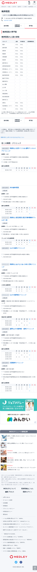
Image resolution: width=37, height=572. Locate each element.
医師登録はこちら (27, 488)
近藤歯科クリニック (16, 362)
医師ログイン (27, 492)
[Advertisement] (18, 179)
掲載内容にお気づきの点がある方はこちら (12, 137)
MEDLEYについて (9, 488)
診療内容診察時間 (17, 25)
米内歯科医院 (14, 187)
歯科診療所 (5, 148)
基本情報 (6, 26)
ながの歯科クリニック (17, 248)
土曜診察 (4, 190)
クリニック (5, 217)
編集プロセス (9, 492)
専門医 (31, 26)
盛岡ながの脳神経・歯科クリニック (22, 329)
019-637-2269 (8, 20)
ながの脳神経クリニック (18, 295)
